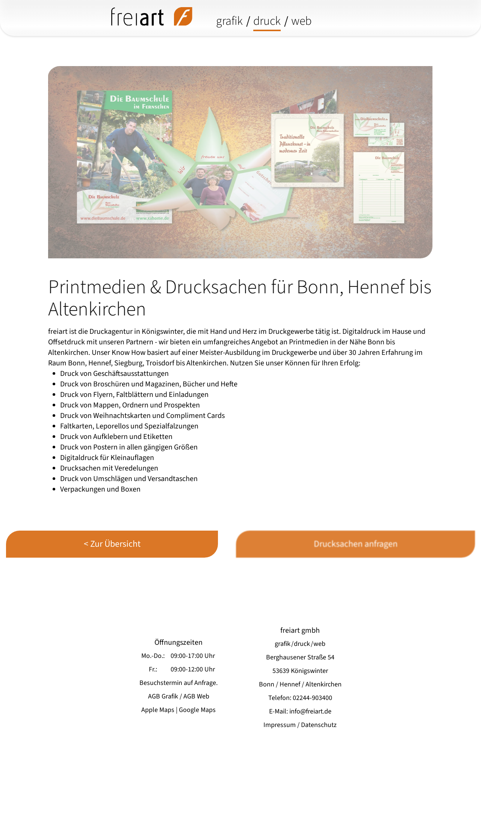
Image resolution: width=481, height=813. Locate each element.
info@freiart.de (310, 711)
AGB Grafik (163, 696)
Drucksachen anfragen (356, 544)
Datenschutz (319, 725)
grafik (229, 21)
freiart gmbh (300, 630)
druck (267, 21)
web (301, 21)
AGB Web (196, 696)
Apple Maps (157, 710)
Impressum (279, 725)
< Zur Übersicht (112, 544)
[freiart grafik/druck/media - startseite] (152, 16)
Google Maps (197, 710)
